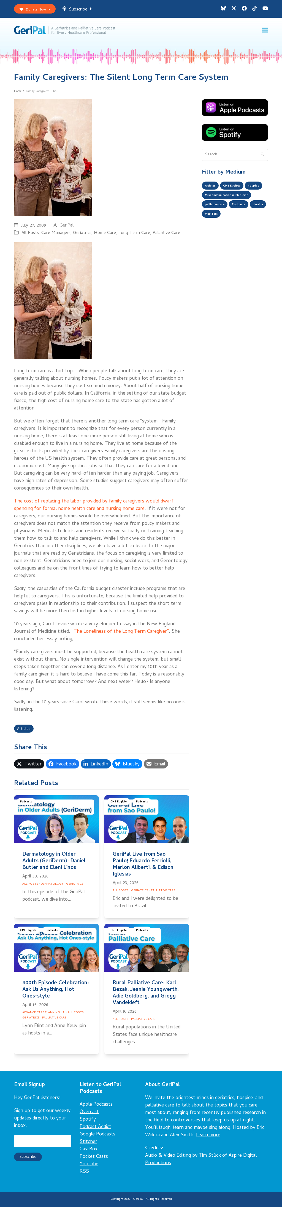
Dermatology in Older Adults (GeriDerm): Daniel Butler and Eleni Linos (54, 867)
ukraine (211, 236)
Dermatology (52, 890)
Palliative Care (166, 237)
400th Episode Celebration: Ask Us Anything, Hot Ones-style (55, 996)
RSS (84, 1178)
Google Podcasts (97, 1141)
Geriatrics (82, 237)
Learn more (208, 1141)
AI (64, 1019)
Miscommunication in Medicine (232, 214)
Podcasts (27, 809)
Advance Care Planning (41, 1019)
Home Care (105, 237)
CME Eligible (120, 809)
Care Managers (55, 237)
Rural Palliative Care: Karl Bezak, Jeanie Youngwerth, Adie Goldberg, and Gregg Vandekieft (146, 999)
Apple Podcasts (96, 1111)
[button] (265, 33)
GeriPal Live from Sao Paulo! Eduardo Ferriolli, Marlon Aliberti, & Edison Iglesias (143, 870)
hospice (212, 202)
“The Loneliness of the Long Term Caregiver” (120, 636)
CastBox (88, 1155)
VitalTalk (234, 236)
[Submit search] (262, 159)
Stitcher (88, 1148)
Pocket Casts (94, 1163)
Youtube (89, 1170)
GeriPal (66, 230)
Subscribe (83, 10)
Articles (25, 735)
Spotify (88, 1126)
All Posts (30, 237)
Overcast (89, 1118)
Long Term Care (134, 237)
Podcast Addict (95, 1133)
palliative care (217, 225)
